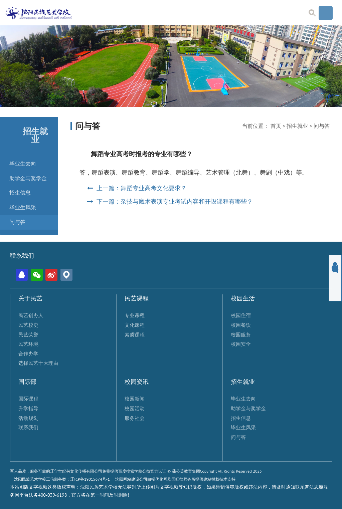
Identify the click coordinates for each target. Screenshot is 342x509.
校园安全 (241, 344)
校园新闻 (135, 399)
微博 (51, 275)
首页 (276, 125)
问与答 (17, 222)
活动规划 (28, 418)
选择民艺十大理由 (38, 363)
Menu (326, 13)
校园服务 (241, 334)
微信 (37, 275)
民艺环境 (28, 344)
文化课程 (135, 325)
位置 (66, 275)
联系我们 (28, 427)
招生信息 (20, 193)
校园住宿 (241, 315)
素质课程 (135, 334)
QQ (22, 275)
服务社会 (135, 418)
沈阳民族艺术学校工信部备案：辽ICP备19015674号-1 (62, 479)
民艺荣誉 (28, 334)
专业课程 (135, 315)
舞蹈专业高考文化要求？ (154, 188)
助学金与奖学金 (28, 178)
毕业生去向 (22, 164)
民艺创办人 (30, 315)
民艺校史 (28, 325)
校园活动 (135, 408)
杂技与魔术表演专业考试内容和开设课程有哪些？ (187, 201)
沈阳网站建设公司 (131, 479)
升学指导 (28, 408)
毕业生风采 (22, 207)
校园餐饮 (241, 325)
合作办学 (28, 353)
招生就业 (297, 125)
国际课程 (28, 399)
